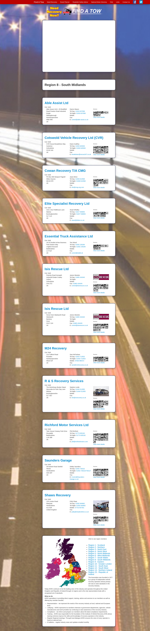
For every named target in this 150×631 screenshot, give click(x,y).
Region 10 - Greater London (100, 564)
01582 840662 (80, 503)
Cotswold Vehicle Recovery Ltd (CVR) (74, 138)
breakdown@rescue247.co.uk (81, 154)
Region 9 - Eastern (96, 562)
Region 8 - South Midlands (99, 560)
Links (117, 2)
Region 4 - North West (97, 551)
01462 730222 (80, 469)
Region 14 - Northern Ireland (100, 570)
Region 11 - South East (98, 566)
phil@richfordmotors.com (80, 441)
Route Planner (65, 2)
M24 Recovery (56, 348)
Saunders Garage (58, 460)
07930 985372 (79, 361)
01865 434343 (80, 277)
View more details (99, 117)
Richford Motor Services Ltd (67, 425)
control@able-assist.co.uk (80, 119)
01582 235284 (80, 244)
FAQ (111, 2)
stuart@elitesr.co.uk (78, 220)
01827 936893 (80, 212)
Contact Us (126, 2)
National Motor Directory (99, 2)
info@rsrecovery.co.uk (79, 397)
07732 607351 (79, 507)
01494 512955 (80, 389)
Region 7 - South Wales (98, 558)
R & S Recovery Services (64, 381)
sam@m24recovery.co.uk (80, 365)
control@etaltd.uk (77, 253)
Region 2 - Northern (96, 547)
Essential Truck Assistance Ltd (69, 236)
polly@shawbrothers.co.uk (80, 512)
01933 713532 (80, 356)
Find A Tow (39, 2)
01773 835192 (80, 433)
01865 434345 (77, 283)
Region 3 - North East (97, 549)
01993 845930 (80, 146)
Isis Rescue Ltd (57, 269)
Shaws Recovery (58, 495)
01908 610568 (80, 179)
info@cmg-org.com (78, 187)
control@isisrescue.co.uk (80, 285)
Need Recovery (52, 2)
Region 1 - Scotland (96, 545)
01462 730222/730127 (83, 471)
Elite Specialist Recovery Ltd (67, 203)
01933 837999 (80, 111)
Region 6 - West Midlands (99, 556)
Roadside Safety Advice (80, 2)
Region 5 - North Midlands (99, 553)
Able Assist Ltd (56, 103)
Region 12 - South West (98, 568)
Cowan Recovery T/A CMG (65, 171)
